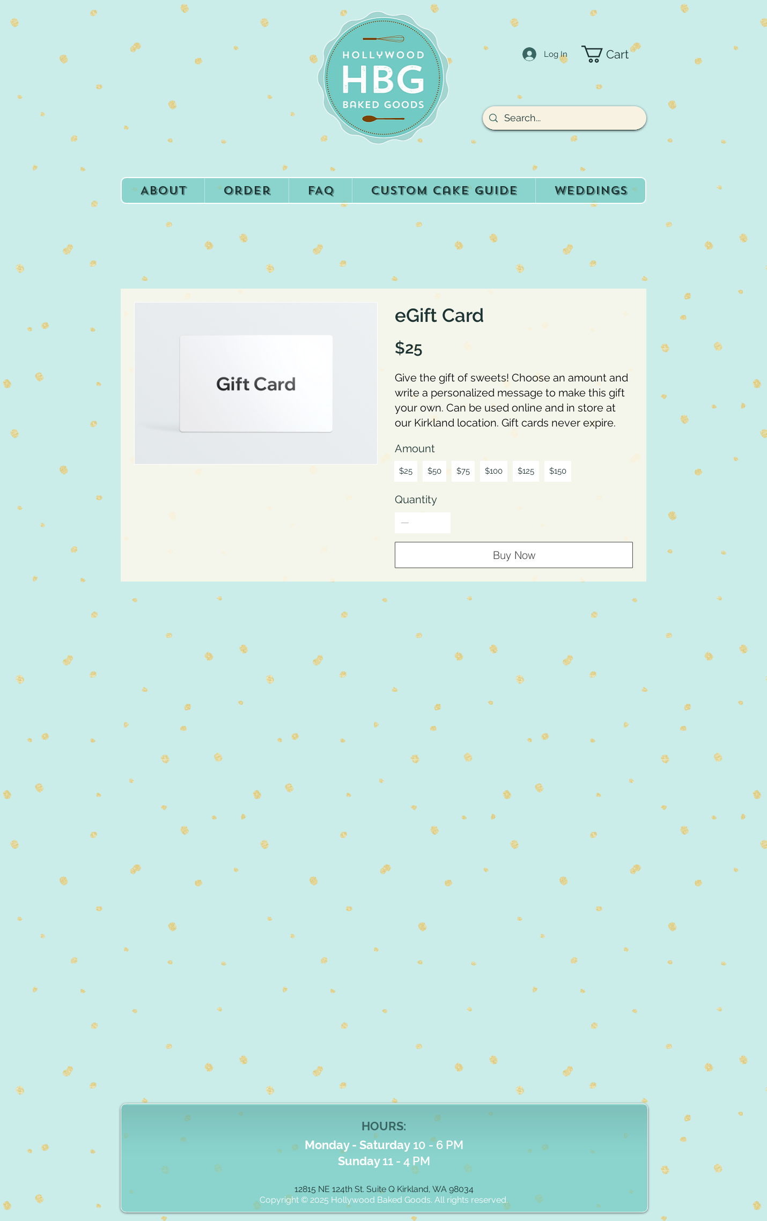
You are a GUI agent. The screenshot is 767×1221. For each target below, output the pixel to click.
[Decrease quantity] (405, 523)
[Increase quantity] (441, 523)
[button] (613, 54)
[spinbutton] (423, 522)
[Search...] (564, 118)
